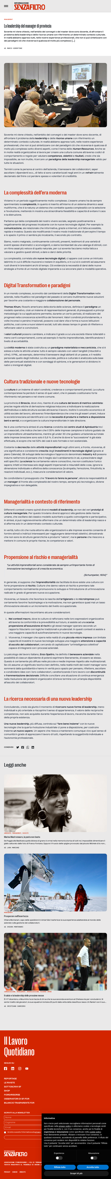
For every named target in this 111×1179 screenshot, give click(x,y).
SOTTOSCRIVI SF (12, 1087)
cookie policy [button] (95, 1135)
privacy (38, 1132)
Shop (7, 1091)
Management (8, 19)
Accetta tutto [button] (93, 1170)
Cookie (14, 1172)
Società (25, 833)
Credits (22, 1172)
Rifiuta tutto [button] (60, 1170)
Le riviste (9, 1083)
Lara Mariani (13, 847)
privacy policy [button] (65, 1130)
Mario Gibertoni (14, 48)
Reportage (10, 1079)
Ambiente (7, 833)
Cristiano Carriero (16, 1006)
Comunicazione (9, 992)
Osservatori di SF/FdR (16, 1099)
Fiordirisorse (12, 1095)
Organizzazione (33, 992)
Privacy (7, 1172)
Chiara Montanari (15, 927)
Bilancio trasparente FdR (19, 1103)
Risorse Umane (46, 992)
